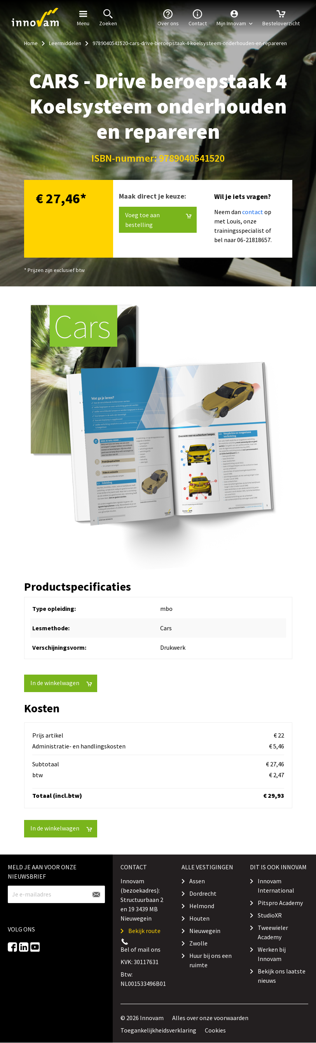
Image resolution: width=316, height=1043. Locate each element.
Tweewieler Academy (273, 932)
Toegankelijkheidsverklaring (158, 1030)
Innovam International (276, 885)
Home (31, 43)
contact (252, 212)
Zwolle (198, 943)
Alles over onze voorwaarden (210, 1018)
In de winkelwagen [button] (61, 683)
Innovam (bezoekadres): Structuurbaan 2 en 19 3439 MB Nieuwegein (141, 899)
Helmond (201, 906)
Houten (199, 918)
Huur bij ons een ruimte (210, 960)
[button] (234, 17)
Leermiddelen (65, 43)
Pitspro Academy (280, 903)
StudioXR (270, 915)
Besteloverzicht (281, 17)
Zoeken (108, 17)
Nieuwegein (204, 931)
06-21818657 (254, 240)
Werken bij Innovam (272, 954)
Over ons (168, 17)
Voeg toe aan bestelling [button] (158, 219)
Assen (197, 881)
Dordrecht (202, 893)
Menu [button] (83, 17)
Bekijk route (144, 931)
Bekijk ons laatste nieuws (282, 975)
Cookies (215, 1030)
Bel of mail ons (140, 949)
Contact (198, 17)
